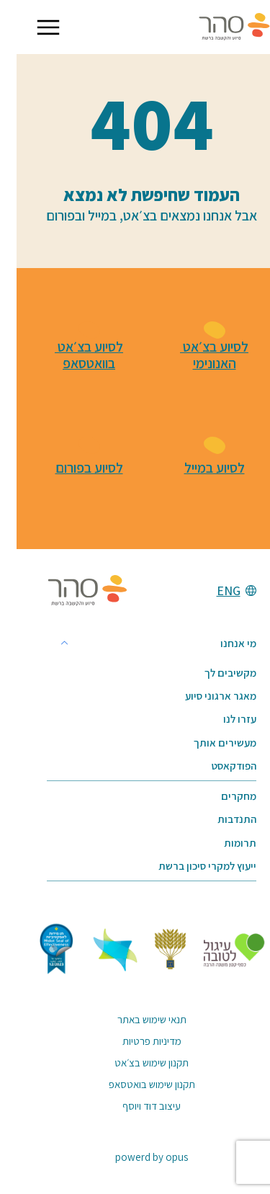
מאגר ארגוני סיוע (204, 696)
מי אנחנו (222, 643)
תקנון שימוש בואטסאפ (135, 1084)
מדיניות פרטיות (135, 1041)
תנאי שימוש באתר (135, 1019)
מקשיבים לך (214, 673)
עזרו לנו (223, 719)
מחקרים (222, 796)
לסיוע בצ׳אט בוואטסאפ (72, 356)
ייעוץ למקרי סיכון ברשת (191, 866)
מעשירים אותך (208, 742)
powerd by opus (135, 1157)
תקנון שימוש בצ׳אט (135, 1062)
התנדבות (220, 819)
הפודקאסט (217, 765)
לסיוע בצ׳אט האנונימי (197, 356)
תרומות (223, 843)
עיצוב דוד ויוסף (135, 1106)
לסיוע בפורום (73, 468)
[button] (32, 27)
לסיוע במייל (198, 468)
